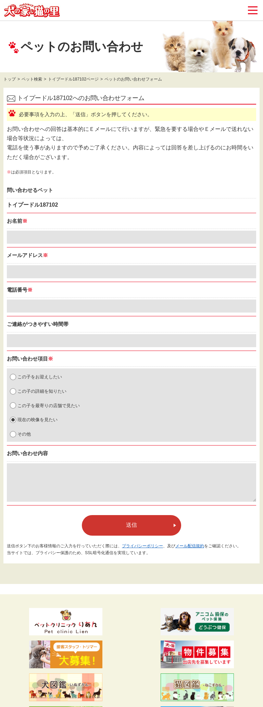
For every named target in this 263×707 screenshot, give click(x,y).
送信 (131, 525)
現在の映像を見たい (37, 419)
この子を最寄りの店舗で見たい (48, 405)
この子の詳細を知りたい (41, 391)
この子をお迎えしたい (39, 376)
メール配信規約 (189, 546)
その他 (24, 434)
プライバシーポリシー (142, 546)
